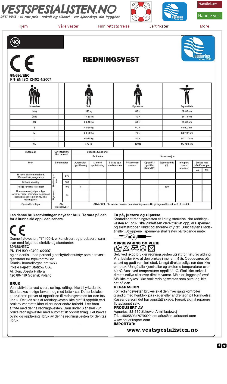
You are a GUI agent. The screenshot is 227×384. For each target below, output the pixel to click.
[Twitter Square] (224, 345)
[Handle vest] (209, 15)
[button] (210, 4)
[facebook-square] (219, 345)
